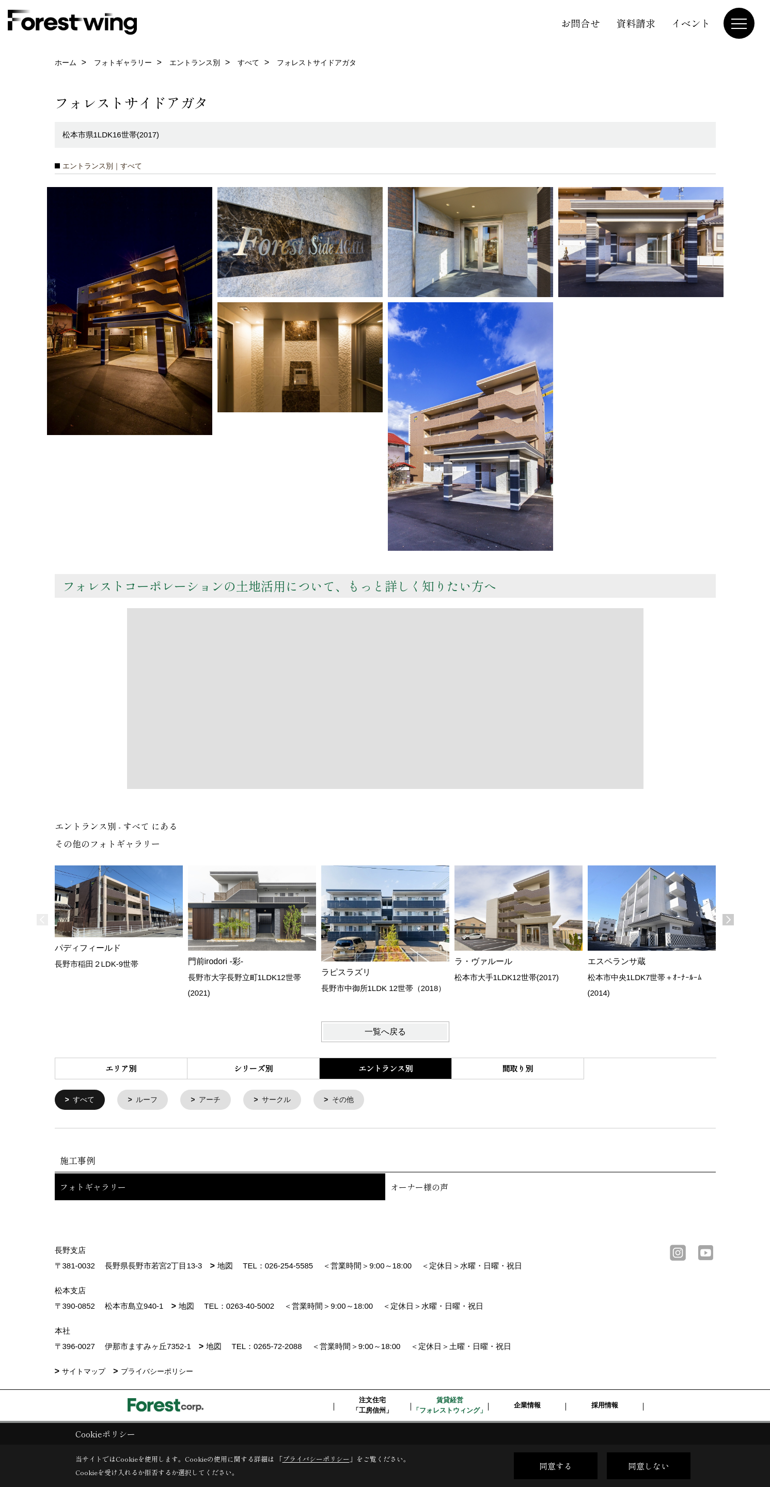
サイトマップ (83, 1372)
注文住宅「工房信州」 (372, 1406)
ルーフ (150, 1100)
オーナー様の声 (419, 1188)
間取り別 (517, 1068)
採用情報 (604, 1406)
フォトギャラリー (93, 1188)
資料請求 (635, 23)
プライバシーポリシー (157, 1372)
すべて (85, 1100)
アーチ (215, 1100)
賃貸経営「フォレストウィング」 (449, 1406)
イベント (691, 23)
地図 (225, 1266)
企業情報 (527, 1406)
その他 (353, 1100)
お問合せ (580, 23)
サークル (284, 1100)
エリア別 (120, 1068)
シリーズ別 (253, 1068)
